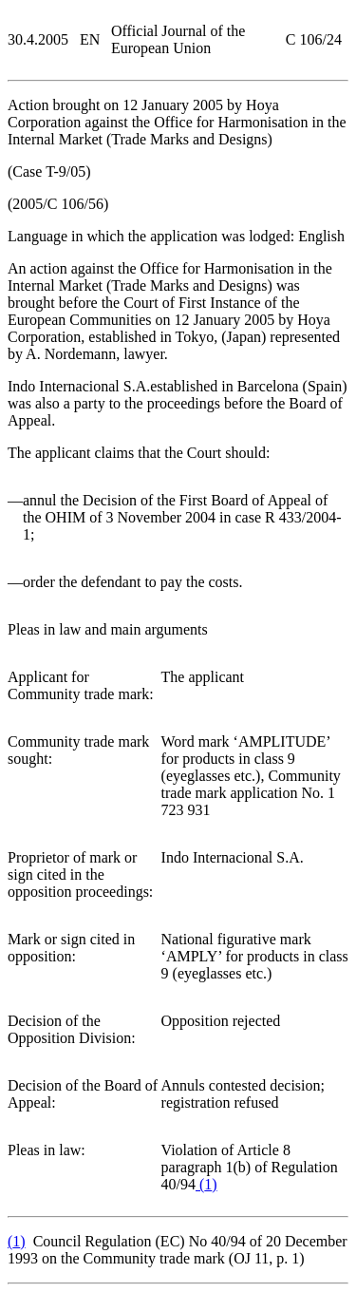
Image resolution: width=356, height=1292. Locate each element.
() (206, 1184)
